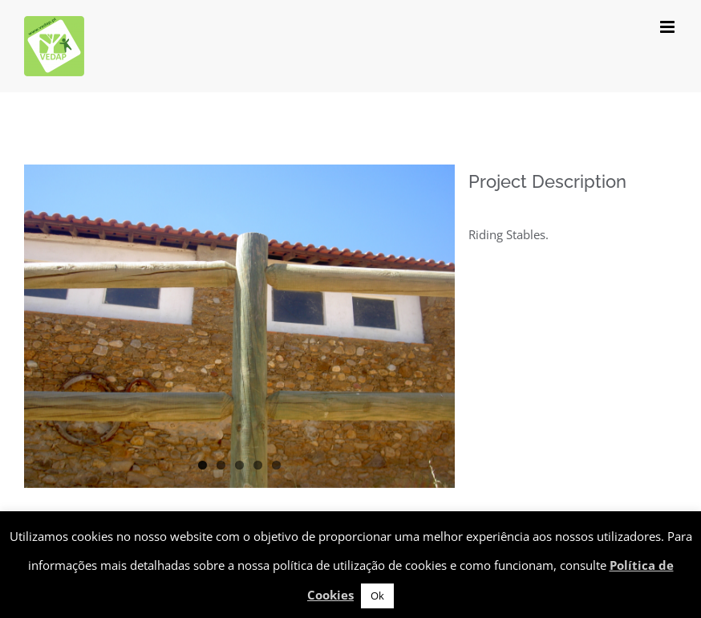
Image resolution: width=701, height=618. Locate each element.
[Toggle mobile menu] (668, 26)
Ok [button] (377, 595)
